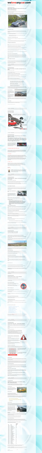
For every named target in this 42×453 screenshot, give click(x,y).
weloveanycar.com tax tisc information (12, 320)
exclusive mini (12, 447)
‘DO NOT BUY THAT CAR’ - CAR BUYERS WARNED (16, 323)
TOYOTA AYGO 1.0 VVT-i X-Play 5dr (12, 310)
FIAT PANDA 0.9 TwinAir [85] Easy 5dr (12, 308)
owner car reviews (18, 272)
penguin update (21, 272)
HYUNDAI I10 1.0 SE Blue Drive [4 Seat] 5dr (13, 309)
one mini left (19, 447)
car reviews (13, 272)
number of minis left (16, 447)
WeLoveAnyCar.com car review (21, 361)
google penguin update (15, 272)
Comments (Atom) (11, 450)
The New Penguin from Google (13, 231)
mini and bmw (14, 447)
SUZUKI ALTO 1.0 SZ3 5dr (11, 311)
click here (11, 400)
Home (17, 449)
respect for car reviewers (24, 272)
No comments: (9, 108)
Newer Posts (9, 449)
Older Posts (26, 449)
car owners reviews (10, 272)
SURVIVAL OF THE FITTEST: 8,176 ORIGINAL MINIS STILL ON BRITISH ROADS (16, 382)
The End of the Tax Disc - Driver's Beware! (15, 276)
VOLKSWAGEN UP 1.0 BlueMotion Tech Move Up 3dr (14, 306)
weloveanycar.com (9, 228)
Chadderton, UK (10, 273)
